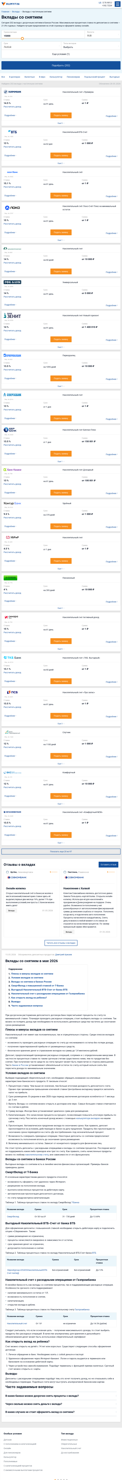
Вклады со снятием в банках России (31, 981)
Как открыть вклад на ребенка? (29, 997)
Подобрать (61, 65)
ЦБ (100, 2)
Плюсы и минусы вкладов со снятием (32, 973)
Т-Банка (75, 1202)
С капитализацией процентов (18, 1465)
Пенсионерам (73, 76)
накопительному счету (37, 1154)
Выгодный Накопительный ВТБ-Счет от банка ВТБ (39, 989)
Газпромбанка (82, 1309)
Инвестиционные (69, 1439)
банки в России (20, 1065)
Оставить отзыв (108, 864)
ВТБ (94, 1252)
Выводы (15, 1001)
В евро (42, 76)
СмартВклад (13, 1216)
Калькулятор (56, 76)
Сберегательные (69, 1444)
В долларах (14, 76)
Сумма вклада (10, 32)
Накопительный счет (17, 1323)
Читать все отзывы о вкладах (61, 942)
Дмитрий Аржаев (63, 954)
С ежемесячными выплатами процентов (23, 1470)
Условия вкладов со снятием (27, 977)
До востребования (70, 1452)
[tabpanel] (31, 1452)
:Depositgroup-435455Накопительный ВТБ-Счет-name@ (27, 1271)
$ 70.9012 (107, 2)
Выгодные (115, 76)
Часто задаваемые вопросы (27, 1005)
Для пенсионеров (12, 1452)
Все (3, 76)
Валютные (30, 76)
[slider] (22, 38)
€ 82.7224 (107, 5)
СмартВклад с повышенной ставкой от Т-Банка (37, 985)
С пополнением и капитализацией (20, 1444)
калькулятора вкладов (88, 1118)
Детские (8, 1439)
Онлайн (7, 1448)
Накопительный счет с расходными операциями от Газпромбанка (48, 993)
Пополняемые (10, 1461)
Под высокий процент (94, 76)
